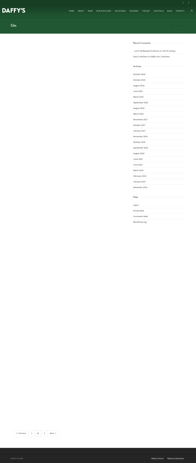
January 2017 (139, 131)
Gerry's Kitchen (140, 56)
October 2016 (139, 142)
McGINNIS (134, 11)
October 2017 (139, 125)
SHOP (90, 11)
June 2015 (138, 164)
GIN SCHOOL (120, 11)
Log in (136, 205)
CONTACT (180, 11)
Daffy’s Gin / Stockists (160, 56)
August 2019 (138, 85)
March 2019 (138, 97)
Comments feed (140, 216)
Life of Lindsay (168, 51)
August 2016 (138, 153)
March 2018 (138, 114)
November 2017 (140, 119)
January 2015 (139, 181)
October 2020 (139, 74)
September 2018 (140, 102)
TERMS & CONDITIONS (175, 459)
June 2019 (138, 91)
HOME (71, 11)
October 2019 (139, 80)
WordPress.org (140, 222)
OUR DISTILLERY (103, 11)
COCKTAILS (159, 11)
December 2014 (140, 187)
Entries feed (138, 210)
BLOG (169, 11)
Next (53, 433)
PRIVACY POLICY (157, 459)
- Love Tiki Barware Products (146, 51)
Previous (21, 433)
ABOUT (81, 11)
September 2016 (140, 147)
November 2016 (140, 136)
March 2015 (138, 170)
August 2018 (138, 108)
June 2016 (138, 159)
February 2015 (139, 176)
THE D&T (146, 11)
